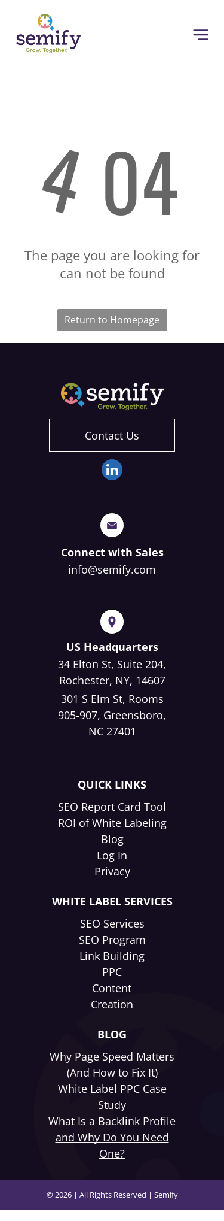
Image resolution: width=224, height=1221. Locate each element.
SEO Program (112, 939)
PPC (112, 972)
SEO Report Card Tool (112, 806)
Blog (112, 839)
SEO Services (112, 923)
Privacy (112, 871)
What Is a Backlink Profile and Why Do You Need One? (112, 1137)
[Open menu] (201, 35)
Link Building (112, 956)
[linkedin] (112, 471)
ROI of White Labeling (112, 823)
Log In (112, 855)
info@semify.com (112, 569)
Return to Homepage (112, 319)
